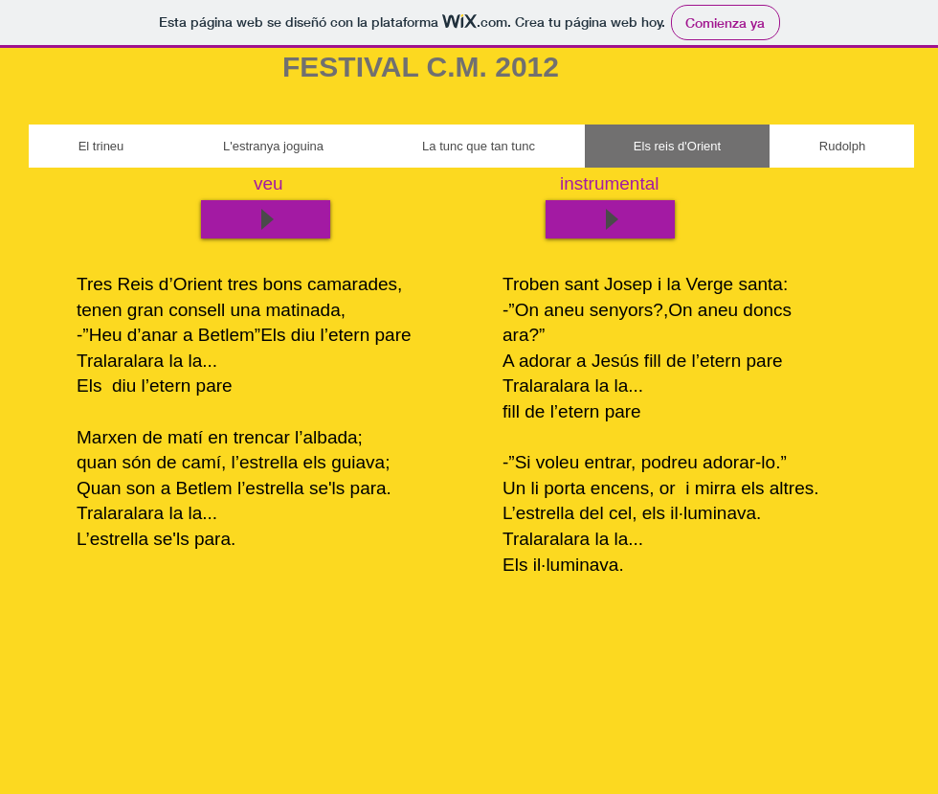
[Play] (610, 219)
